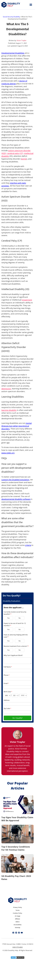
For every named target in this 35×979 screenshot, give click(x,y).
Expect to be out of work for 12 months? (15, 624)
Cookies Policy (17, 913)
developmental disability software (16, 499)
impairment (27, 300)
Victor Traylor (21, 40)
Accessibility (17, 925)
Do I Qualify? (17, 718)
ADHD (24, 159)
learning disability (9, 410)
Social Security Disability (11, 17)
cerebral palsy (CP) (15, 153)
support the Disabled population (15, 479)
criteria (28, 545)
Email (6, 683)
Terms (18, 910)
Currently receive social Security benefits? (15, 613)
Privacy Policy (17, 907)
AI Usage (17, 916)
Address (7, 700)
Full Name (8, 667)
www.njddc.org (7, 453)
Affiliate (17, 919)
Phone (7, 675)
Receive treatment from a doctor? (16, 646)
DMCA (17, 922)
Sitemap (17, 927)
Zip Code (7, 708)
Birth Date (8, 692)
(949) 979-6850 (17, 947)
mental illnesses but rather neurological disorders (16, 426)
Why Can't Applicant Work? (13, 655)
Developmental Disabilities (12, 53)
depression (6, 388)
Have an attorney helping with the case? (16, 636)
